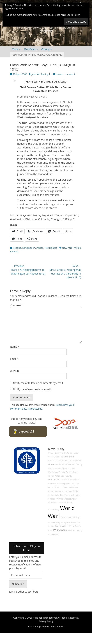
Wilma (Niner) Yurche (57, 453)
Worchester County (56, 472)
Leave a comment (65, 74)
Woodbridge (74, 517)
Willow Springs (63, 483)
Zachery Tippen (65, 502)
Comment (17, 305)
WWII (50, 530)
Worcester (53, 464)
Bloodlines (31, 49)
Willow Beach (75, 526)
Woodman (77, 460)
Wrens (65, 487)
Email (14, 358)
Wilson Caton (73, 453)
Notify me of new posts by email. (32, 389)
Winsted (69, 456)
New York (67, 247)
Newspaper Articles (32, 247)
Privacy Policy (46, 621)
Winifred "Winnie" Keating (70, 464)
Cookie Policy (73, 14)
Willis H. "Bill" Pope (56, 456)
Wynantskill (75, 479)
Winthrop (52, 483)
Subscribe (18, 584)
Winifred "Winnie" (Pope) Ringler (62, 499)
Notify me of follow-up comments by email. (38, 383)
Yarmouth (52, 522)
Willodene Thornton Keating (67, 495)
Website (14, 371)
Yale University (54, 468)
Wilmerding (53, 502)
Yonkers (64, 517)
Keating (46, 49)
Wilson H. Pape (68, 468)
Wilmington (67, 460)
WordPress (71, 522)
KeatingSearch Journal (45, 617)
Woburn (58, 487)
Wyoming (61, 522)
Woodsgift (52, 460)
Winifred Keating (74, 530)
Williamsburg (53, 509)
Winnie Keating (61, 491)
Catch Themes (56, 626)
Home (16, 49)
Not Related (51, 247)
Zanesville (64, 479)
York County (66, 476)
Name (14, 346)
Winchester (54, 479)
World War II (61, 526)
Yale (59, 460)
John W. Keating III (41, 74)
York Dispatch (54, 534)
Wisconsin (60, 530)
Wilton (57, 476)
